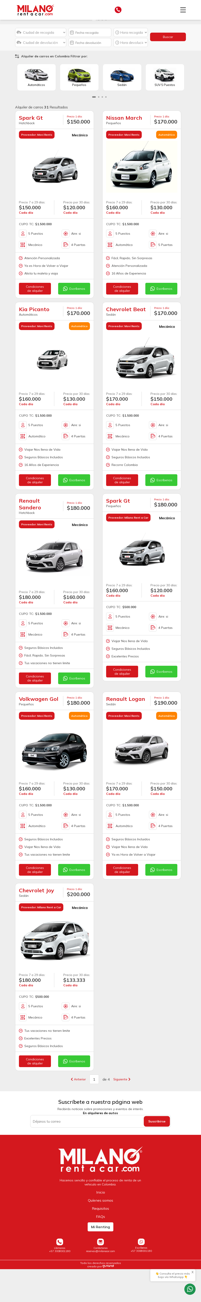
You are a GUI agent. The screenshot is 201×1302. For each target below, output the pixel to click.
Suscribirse (156, 1154)
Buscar (168, 70)
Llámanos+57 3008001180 (59, 1282)
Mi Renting (100, 1259)
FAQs (100, 1249)
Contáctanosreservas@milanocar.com (100, 1282)
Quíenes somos (100, 1233)
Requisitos (100, 1241)
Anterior (78, 1112)
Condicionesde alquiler (35, 322)
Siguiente (121, 1112)
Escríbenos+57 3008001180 (141, 1282)
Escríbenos (74, 321)
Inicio (100, 1225)
